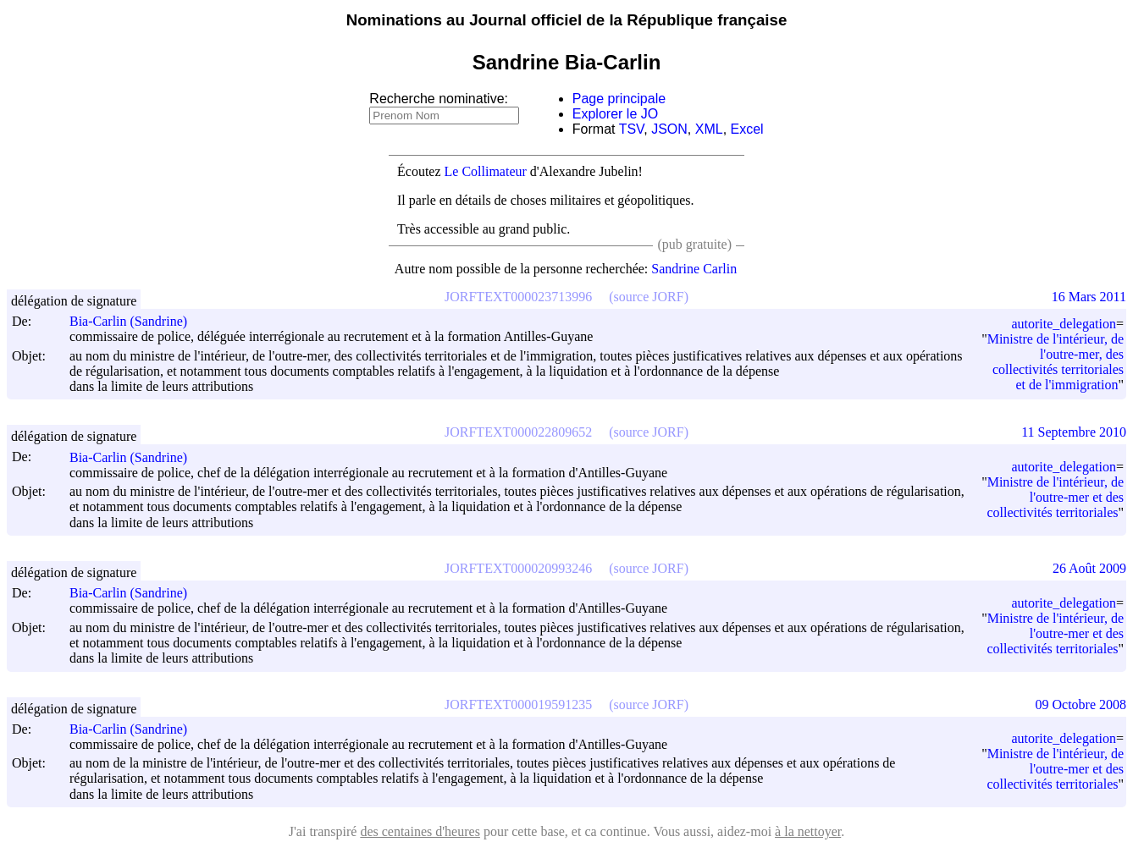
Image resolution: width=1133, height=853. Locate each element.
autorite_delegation (1063, 323)
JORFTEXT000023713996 (518, 296)
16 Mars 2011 (1089, 296)
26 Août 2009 (1089, 568)
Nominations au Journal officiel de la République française (567, 20)
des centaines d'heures (420, 831)
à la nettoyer (808, 831)
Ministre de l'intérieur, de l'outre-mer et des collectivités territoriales (1055, 497)
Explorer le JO (615, 114)
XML (709, 129)
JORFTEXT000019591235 (518, 704)
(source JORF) (648, 296)
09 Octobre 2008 (1080, 704)
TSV (631, 129)
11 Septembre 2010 (1073, 432)
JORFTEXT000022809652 (518, 432)
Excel (747, 129)
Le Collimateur (486, 171)
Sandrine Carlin (694, 268)
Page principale (619, 98)
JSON (669, 129)
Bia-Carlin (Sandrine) (135, 321)
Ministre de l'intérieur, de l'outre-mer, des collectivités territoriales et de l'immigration (1055, 362)
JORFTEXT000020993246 (518, 568)
